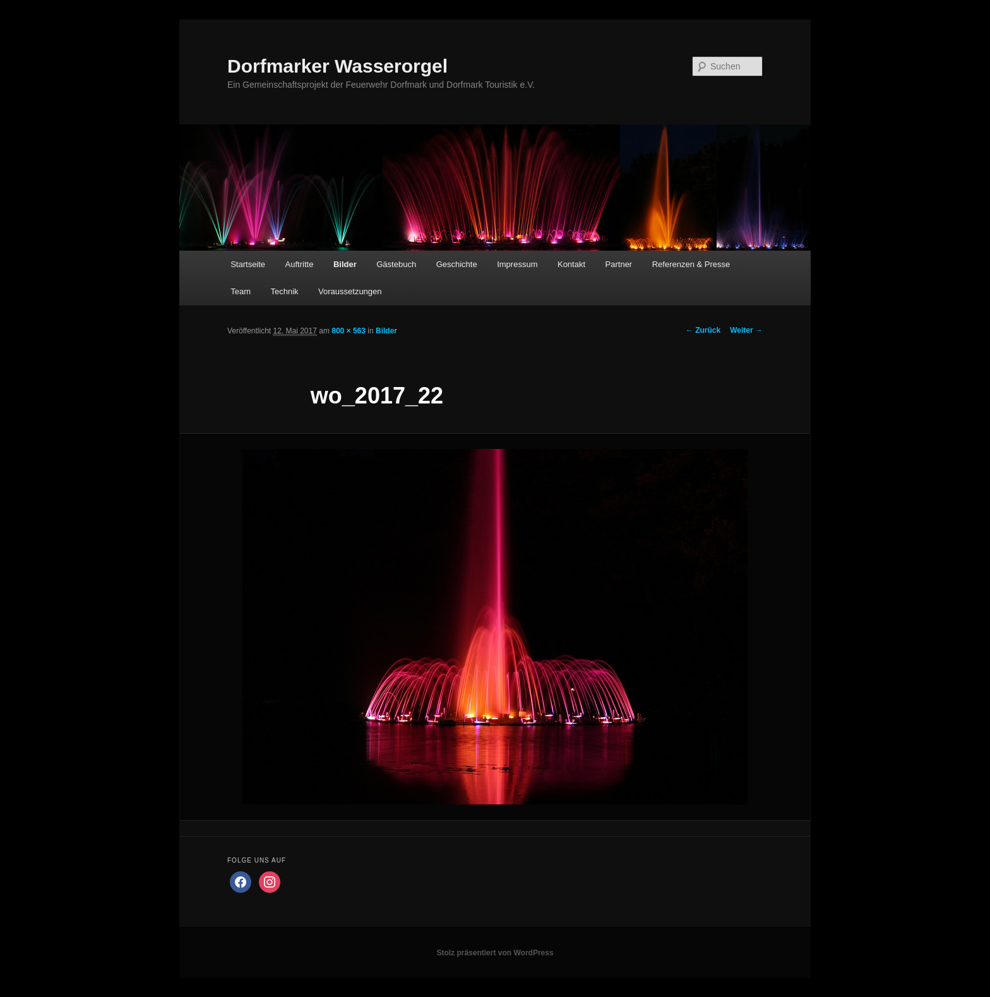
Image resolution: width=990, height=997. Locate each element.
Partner (619, 264)
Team (240, 291)
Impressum (517, 264)
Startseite (247, 264)
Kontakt (571, 264)
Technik (284, 291)
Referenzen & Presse (691, 264)
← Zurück (703, 330)
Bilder (345, 264)
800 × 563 (348, 330)
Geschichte (456, 264)
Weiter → (746, 330)
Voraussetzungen (349, 291)
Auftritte (299, 264)
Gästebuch (396, 264)
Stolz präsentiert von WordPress (494, 952)
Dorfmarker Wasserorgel (337, 66)
